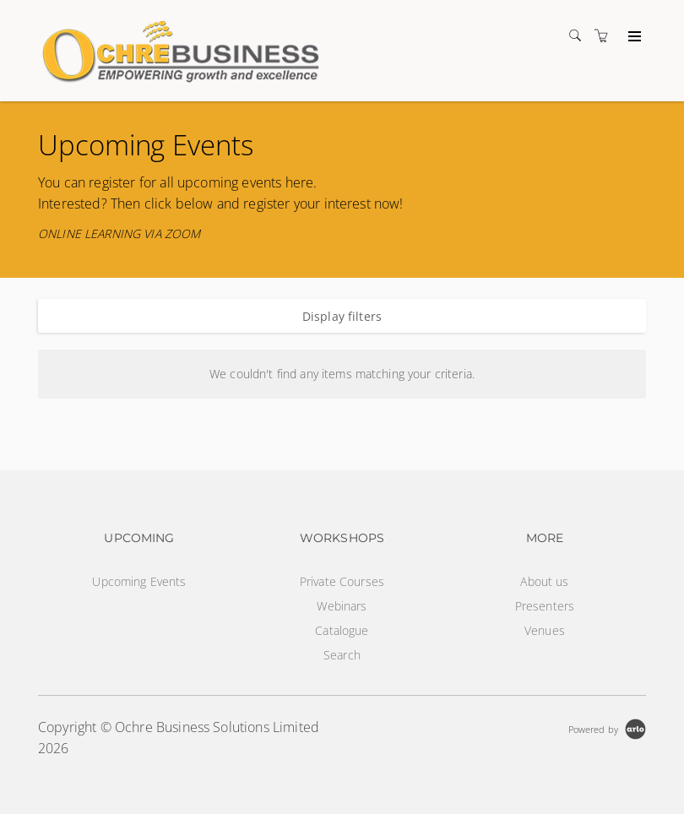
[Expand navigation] (633, 37)
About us (544, 581)
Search (342, 655)
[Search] (579, 36)
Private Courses (342, 581)
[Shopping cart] (605, 36)
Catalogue (341, 630)
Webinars (341, 606)
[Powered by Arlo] (607, 727)
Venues (544, 630)
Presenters (544, 606)
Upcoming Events (139, 581)
